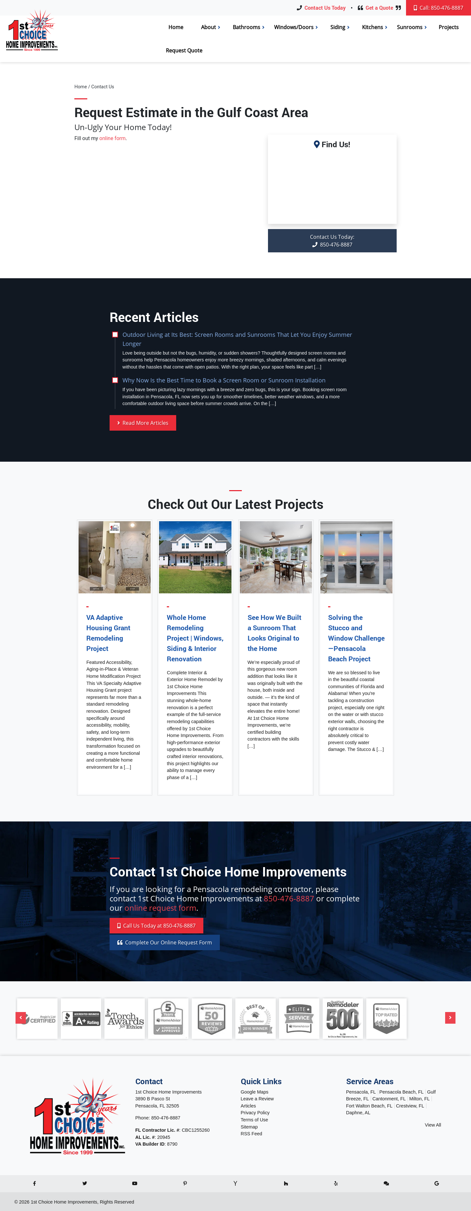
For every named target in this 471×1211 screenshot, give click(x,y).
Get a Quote (379, 7)
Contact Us (102, 87)
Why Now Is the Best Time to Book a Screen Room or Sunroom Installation (224, 380)
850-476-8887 (332, 240)
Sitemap (249, 1126)
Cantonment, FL (389, 1098)
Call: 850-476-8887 (438, 7)
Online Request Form (164, 942)
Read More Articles (142, 422)
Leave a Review (257, 1098)
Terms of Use (254, 1119)
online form (112, 138)
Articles (248, 1105)
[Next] (450, 1018)
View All (433, 1125)
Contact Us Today (325, 7)
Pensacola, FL (361, 1092)
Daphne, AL (358, 1112)
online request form (160, 907)
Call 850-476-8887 (156, 925)
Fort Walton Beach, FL (369, 1105)
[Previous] (21, 1018)
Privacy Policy (255, 1112)
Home (80, 87)
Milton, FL (419, 1098)
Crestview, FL (410, 1105)
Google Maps (255, 1092)
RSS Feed (251, 1133)
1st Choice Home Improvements (64, 1202)
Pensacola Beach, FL (402, 1092)
